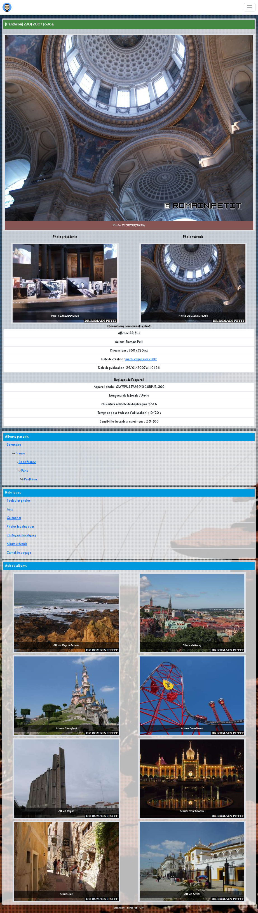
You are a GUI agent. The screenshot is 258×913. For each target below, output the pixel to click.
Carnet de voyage (19, 553)
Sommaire (14, 445)
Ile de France (27, 462)
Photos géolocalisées (21, 535)
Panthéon (30, 480)
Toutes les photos (19, 501)
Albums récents (17, 544)
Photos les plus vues (20, 527)
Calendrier (14, 518)
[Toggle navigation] (250, 7)
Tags (10, 509)
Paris (24, 471)
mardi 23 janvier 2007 (141, 359)
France (20, 454)
